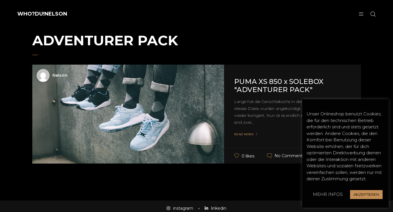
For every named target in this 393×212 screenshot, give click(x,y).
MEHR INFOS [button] (328, 194)
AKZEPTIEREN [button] (366, 194)
